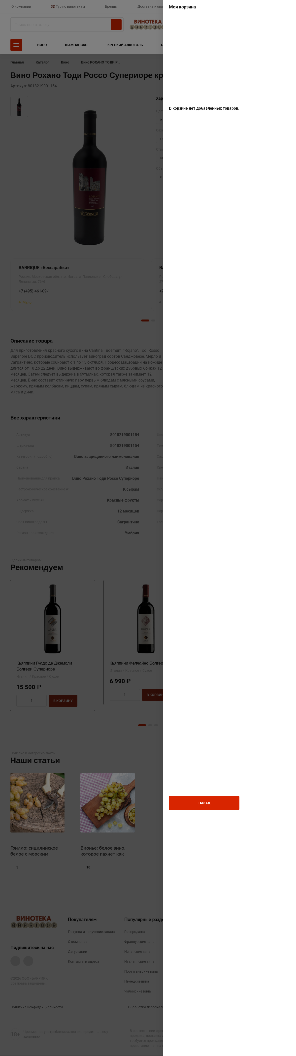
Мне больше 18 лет (112, 543)
